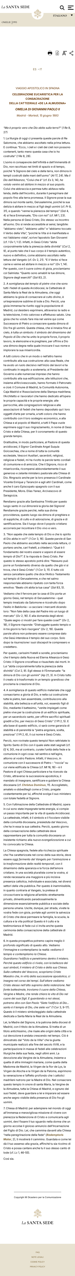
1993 (14, 22)
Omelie (6, 22)
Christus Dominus (34, 785)
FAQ (37, 1252)
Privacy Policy (37, 1266)
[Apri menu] (70, 8)
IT (41, 69)
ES (34, 69)
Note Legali (37, 1257)
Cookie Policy (37, 1262)
